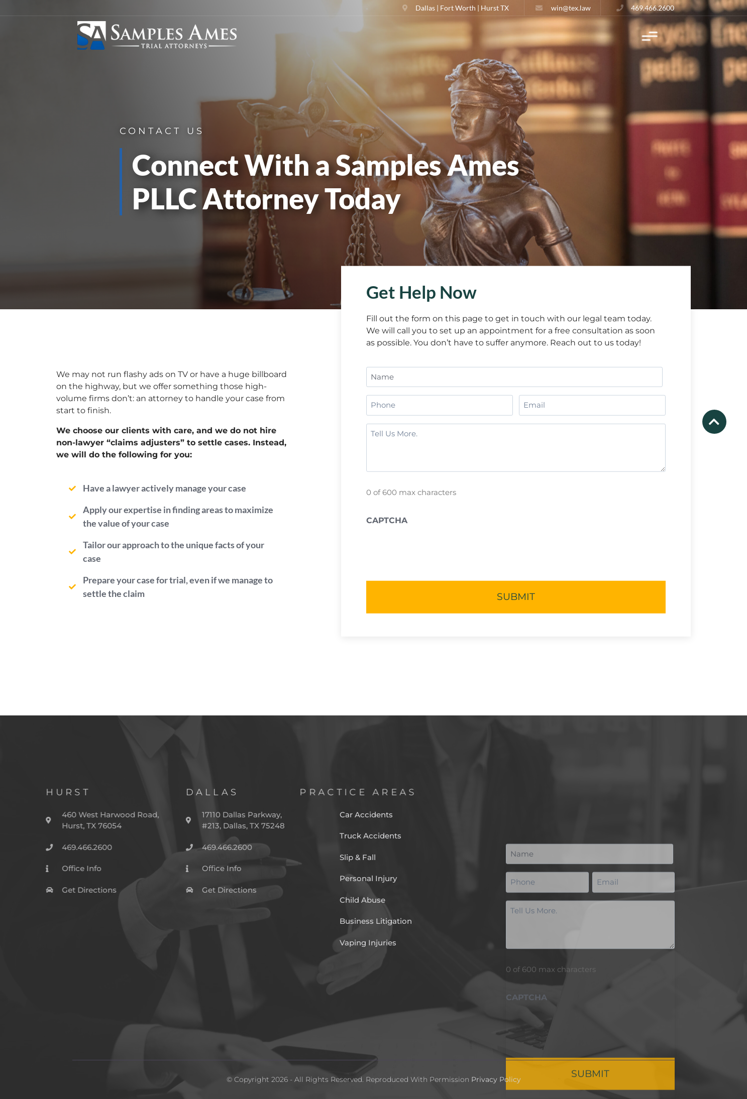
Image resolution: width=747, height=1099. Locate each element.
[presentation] (442, 550)
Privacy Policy (496, 1079)
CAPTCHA (386, 520)
